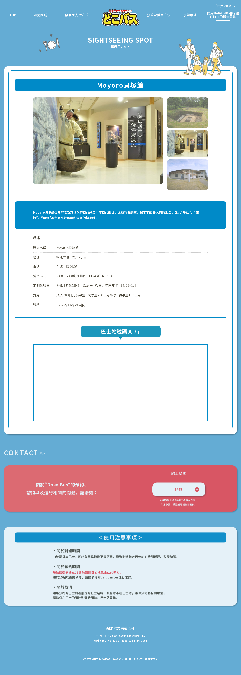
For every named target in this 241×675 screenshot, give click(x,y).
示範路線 (190, 14)
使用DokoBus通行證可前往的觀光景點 (223, 14)
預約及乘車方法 (159, 14)
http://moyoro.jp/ (71, 304)
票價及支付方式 (76, 14)
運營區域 (40, 14)
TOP (12, 14)
